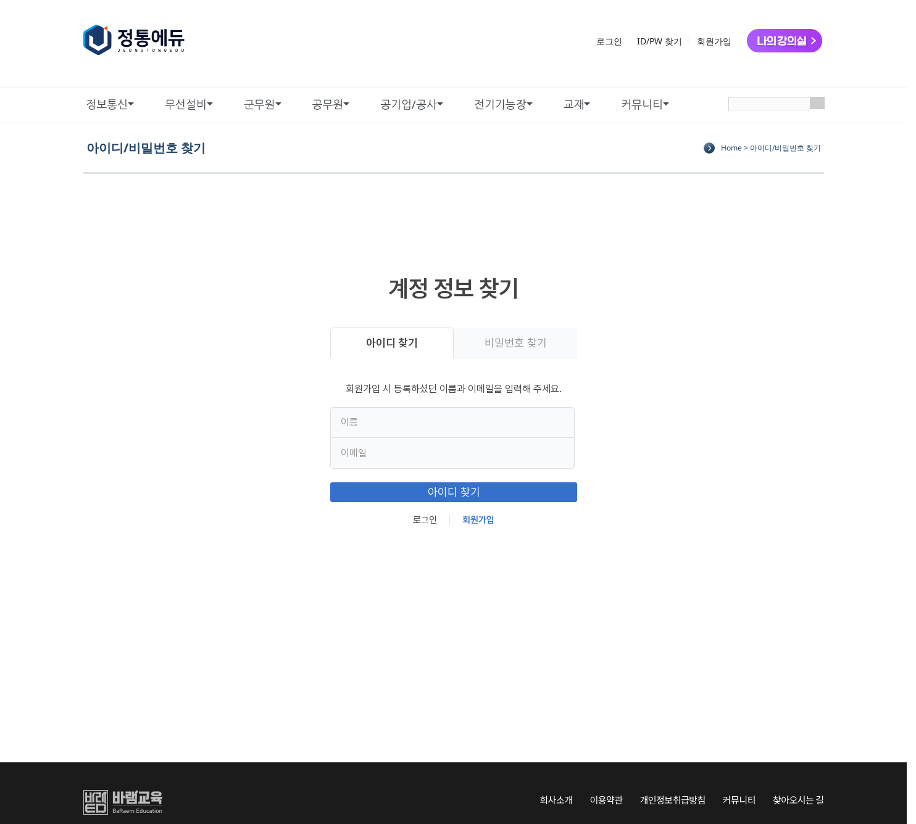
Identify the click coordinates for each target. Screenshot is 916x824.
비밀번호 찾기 (515, 342)
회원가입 (714, 41)
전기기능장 (500, 104)
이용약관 (605, 799)
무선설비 (186, 104)
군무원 (259, 104)
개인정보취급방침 (672, 799)
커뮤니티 (642, 104)
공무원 (328, 104)
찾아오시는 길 (798, 799)
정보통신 (107, 104)
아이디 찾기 (392, 342)
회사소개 (555, 799)
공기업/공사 (408, 104)
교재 (574, 104)
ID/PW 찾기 (659, 41)
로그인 (609, 41)
